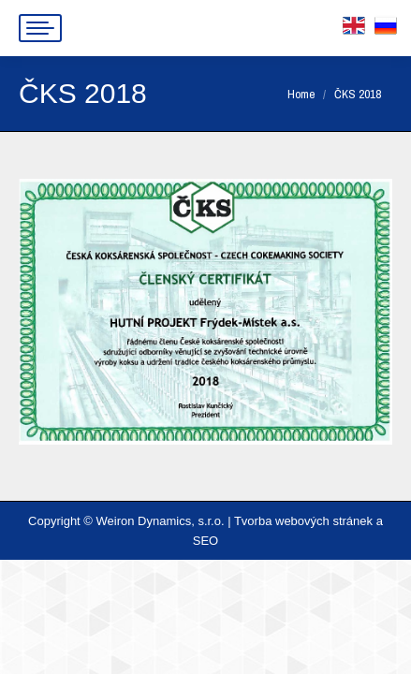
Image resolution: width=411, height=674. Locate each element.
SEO (205, 541)
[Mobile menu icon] (40, 28)
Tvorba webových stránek (303, 521)
